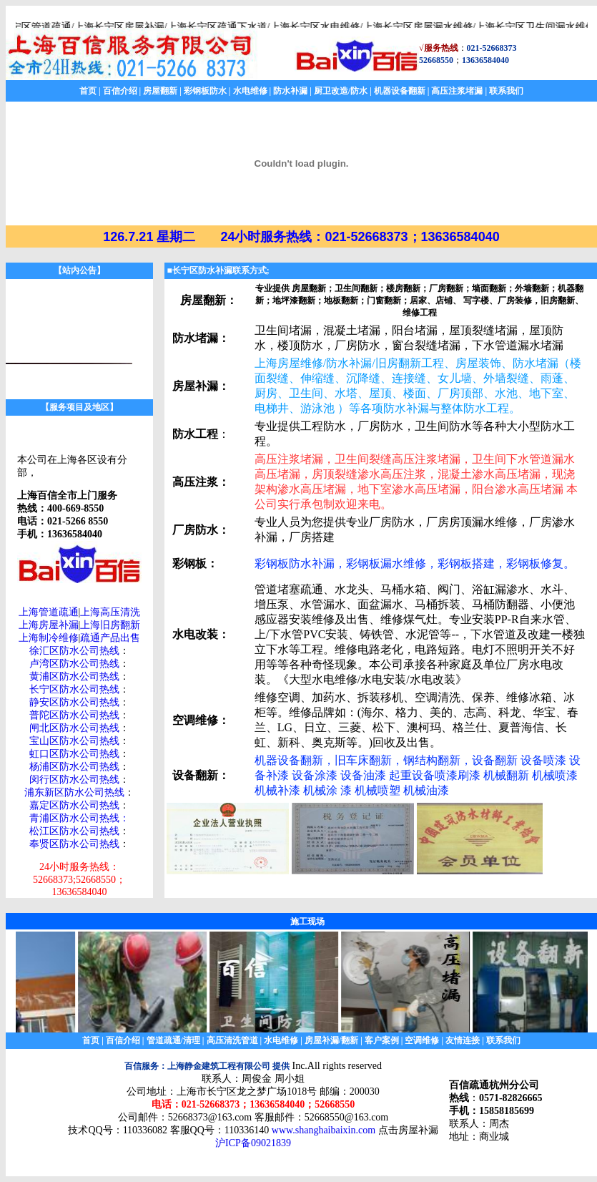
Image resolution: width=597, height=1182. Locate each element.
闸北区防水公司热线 (74, 728)
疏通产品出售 (110, 637)
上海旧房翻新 (110, 625)
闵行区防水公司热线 (74, 779)
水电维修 (250, 91)
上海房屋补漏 (49, 625)
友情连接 (462, 1040)
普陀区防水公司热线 (74, 715)
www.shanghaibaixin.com (323, 1130)
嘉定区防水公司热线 (74, 805)
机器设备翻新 (399, 91)
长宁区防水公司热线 (74, 689)
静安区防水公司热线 (74, 702)
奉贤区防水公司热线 (74, 844)
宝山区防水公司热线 (74, 741)
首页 (88, 91)
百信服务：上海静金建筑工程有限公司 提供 (207, 1066)
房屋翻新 (160, 91)
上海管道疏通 (49, 612)
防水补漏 (290, 91)
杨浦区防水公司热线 (74, 766)
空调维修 (422, 1040)
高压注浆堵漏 (457, 91)
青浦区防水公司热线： (79, 818)
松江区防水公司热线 (74, 831)
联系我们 (506, 91)
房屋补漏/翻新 (331, 1040)
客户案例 (382, 1040)
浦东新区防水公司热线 (74, 792)
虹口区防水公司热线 (74, 753)
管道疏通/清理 (173, 1040)
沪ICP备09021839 (253, 1143)
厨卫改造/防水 (340, 91)
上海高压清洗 (110, 612)
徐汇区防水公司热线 (74, 650)
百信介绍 (120, 91)
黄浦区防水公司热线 (74, 676)
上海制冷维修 (49, 637)
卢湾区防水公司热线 (74, 663)
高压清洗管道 (232, 1040)
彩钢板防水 (205, 91)
